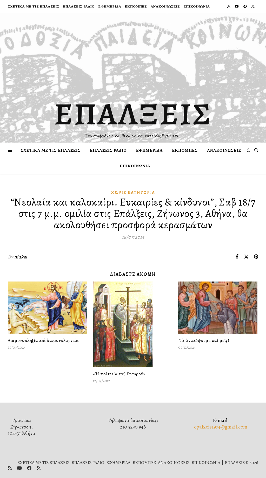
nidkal (20, 257)
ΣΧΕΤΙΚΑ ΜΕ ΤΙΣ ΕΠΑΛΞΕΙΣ (33, 6)
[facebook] (245, 6)
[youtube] (237, 6)
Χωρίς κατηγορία (133, 192)
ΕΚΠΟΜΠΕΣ (136, 6)
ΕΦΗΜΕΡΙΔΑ (109, 6)
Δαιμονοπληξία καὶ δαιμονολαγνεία (43, 340)
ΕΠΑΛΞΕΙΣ (133, 114)
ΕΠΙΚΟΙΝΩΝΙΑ (197, 6)
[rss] (229, 6)
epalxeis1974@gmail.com (220, 426)
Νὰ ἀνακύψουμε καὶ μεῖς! (203, 340)
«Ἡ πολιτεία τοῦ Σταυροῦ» (119, 374)
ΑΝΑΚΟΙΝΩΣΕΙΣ (165, 6)
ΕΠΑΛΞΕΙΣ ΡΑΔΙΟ (79, 6)
